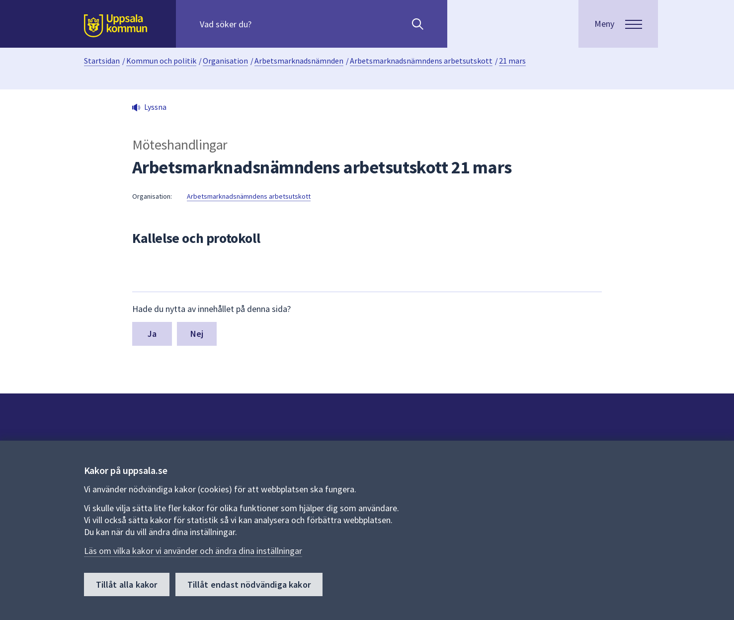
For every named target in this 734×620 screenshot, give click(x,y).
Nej (197, 333)
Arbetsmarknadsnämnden (298, 61)
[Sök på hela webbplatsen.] (263, 24)
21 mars (512, 61)
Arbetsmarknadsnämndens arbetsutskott (421, 61)
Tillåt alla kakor (127, 584)
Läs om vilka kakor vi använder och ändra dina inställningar (193, 550)
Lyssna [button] (155, 107)
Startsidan (102, 61)
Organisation (225, 61)
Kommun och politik (161, 61)
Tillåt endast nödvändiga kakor (249, 584)
